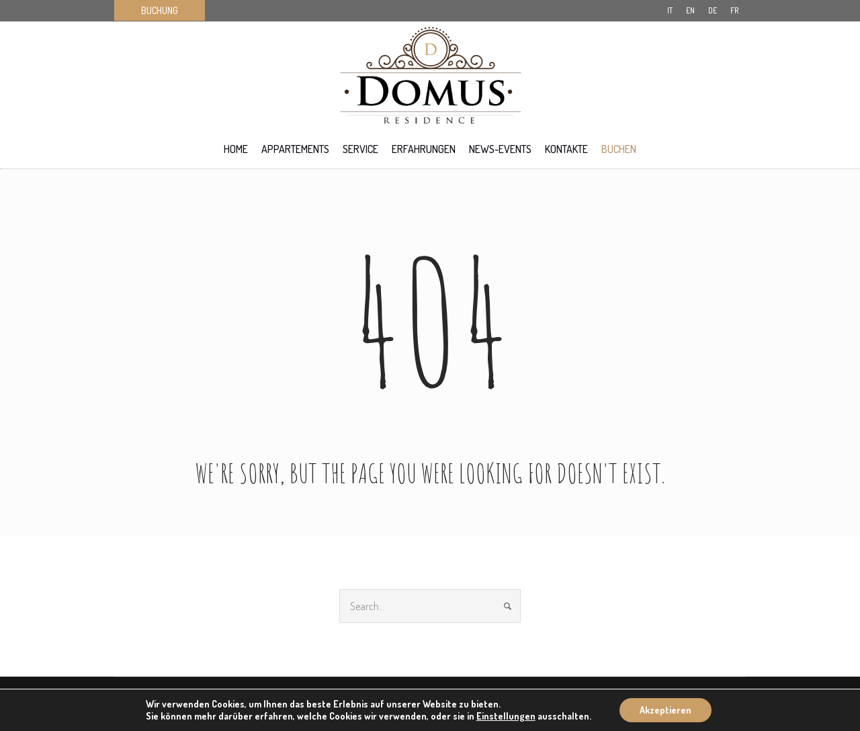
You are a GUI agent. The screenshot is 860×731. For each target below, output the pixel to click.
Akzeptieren (665, 710)
